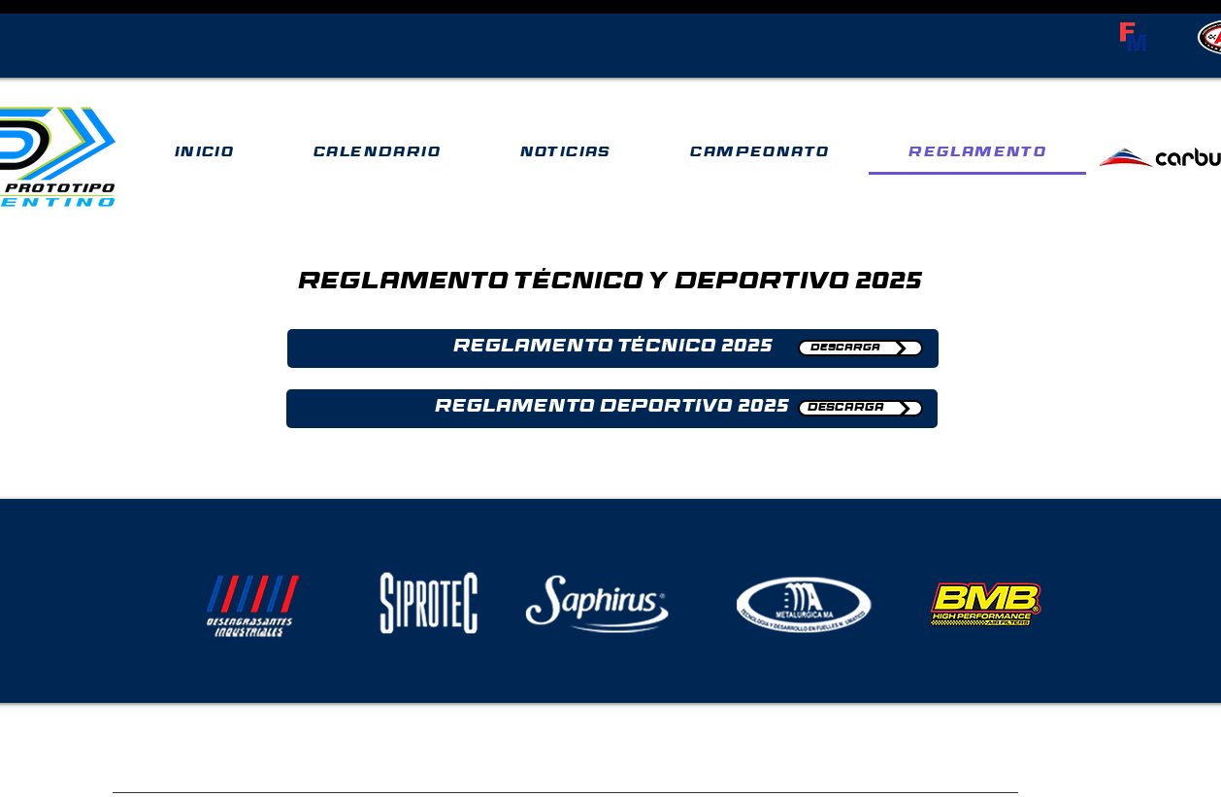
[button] (613, 348)
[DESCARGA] (860, 348)
